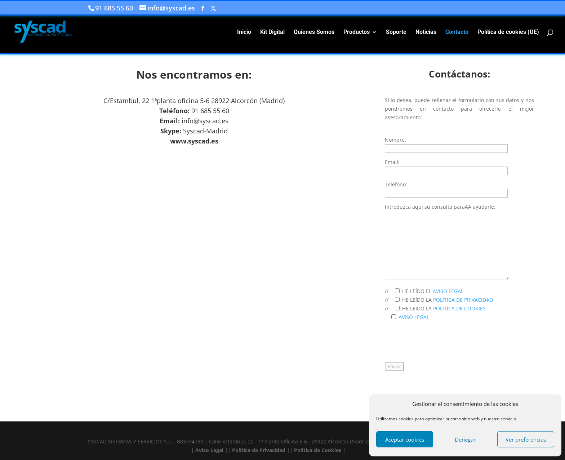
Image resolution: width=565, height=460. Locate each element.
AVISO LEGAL (447, 291)
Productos (356, 32)
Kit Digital (272, 32)
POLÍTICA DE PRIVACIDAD (462, 299)
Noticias (425, 32)
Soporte (396, 32)
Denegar (465, 439)
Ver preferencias (526, 439)
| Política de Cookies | (318, 450)
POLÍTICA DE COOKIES (459, 308)
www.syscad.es (194, 141)
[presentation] (439, 345)
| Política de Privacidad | (259, 450)
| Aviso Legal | (209, 450)
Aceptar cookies (404, 439)
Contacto (456, 32)
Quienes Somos (314, 32)
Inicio (244, 32)
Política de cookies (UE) (508, 32)
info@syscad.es (205, 120)
